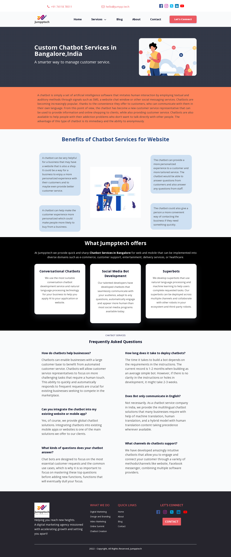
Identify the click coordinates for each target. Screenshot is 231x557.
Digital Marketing (98, 511)
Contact (155, 19)
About (136, 19)
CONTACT (171, 521)
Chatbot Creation (98, 531)
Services (99, 19)
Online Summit (97, 526)
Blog (119, 19)
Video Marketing (98, 521)
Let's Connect (183, 19)
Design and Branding (100, 516)
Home (78, 19)
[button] (59, 7)
